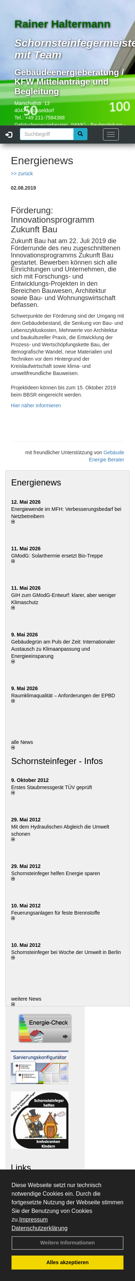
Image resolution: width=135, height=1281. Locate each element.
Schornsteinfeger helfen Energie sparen (55, 873)
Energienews (36, 482)
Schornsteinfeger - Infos (57, 761)
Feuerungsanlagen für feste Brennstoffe (55, 913)
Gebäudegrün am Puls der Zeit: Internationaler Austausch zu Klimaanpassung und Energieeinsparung (63, 649)
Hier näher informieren (36, 405)
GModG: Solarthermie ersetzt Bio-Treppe (57, 556)
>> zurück (22, 173)
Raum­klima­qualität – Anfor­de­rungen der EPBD (63, 695)
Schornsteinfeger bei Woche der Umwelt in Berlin (66, 952)
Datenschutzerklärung (40, 1228)
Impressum (33, 1219)
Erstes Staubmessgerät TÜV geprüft (51, 787)
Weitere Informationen (67, 1243)
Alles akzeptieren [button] (67, 1262)
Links (21, 1167)
